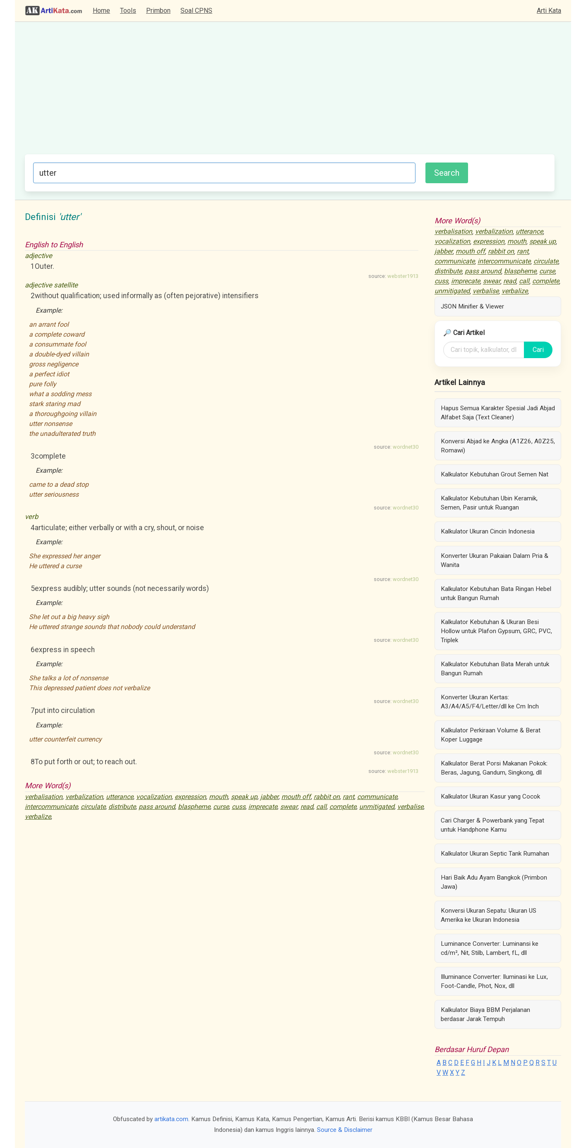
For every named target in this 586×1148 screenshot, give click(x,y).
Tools (128, 10)
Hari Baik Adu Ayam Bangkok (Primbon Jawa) (494, 882)
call (321, 807)
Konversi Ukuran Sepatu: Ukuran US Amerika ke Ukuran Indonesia (488, 915)
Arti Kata (549, 10)
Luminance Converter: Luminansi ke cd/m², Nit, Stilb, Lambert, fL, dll (489, 948)
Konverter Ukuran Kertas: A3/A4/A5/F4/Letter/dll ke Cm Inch (490, 702)
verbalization (84, 797)
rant (348, 797)
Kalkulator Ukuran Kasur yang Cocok (490, 796)
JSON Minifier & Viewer (472, 306)
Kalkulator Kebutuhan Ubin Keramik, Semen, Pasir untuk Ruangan (489, 503)
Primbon (158, 10)
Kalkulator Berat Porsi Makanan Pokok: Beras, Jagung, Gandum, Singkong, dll (494, 768)
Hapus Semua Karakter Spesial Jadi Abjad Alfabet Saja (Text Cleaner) (498, 412)
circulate (93, 807)
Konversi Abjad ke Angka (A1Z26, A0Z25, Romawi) (498, 446)
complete (342, 807)
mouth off (296, 797)
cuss (238, 807)
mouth (218, 797)
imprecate (262, 807)
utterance (119, 797)
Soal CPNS (196, 10)
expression (190, 797)
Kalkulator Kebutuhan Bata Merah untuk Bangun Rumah (495, 668)
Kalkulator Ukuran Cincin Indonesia (488, 531)
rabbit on (327, 797)
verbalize (38, 816)
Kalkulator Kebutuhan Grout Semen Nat (494, 474)
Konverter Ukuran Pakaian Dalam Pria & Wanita (494, 560)
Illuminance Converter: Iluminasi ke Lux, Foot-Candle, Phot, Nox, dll (494, 981)
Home (101, 10)
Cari (538, 350)
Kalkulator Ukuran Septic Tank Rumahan (495, 853)
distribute (122, 807)
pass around (157, 807)
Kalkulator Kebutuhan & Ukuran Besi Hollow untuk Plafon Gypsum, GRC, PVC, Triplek (496, 631)
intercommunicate (51, 807)
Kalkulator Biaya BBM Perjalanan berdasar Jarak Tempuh (485, 1014)
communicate (377, 797)
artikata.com (171, 1119)
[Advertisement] (289, 92)
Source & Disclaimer (344, 1130)
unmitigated (376, 807)
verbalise (410, 807)
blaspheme (194, 807)
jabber (269, 797)
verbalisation (43, 797)
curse (221, 807)
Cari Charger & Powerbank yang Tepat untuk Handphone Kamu (492, 825)
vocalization (154, 797)
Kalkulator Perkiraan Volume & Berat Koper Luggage (490, 735)
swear (289, 807)
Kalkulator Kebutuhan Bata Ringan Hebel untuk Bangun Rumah (496, 593)
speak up (244, 797)
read (306, 807)
